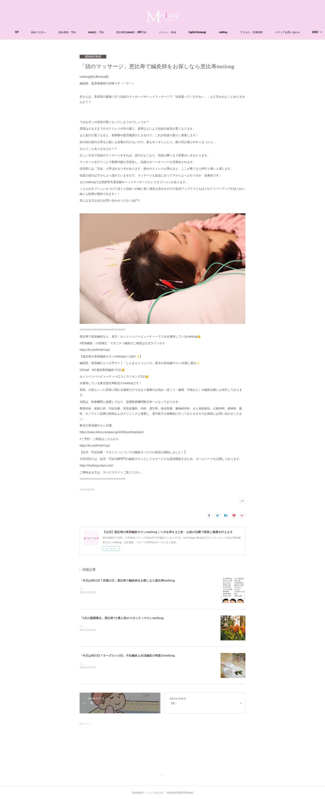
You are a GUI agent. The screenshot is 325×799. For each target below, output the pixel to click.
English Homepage (210, 32)
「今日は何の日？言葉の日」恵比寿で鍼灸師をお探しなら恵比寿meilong (127, 580)
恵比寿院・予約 (80, 32)
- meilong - (236, 32)
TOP (30, 32)
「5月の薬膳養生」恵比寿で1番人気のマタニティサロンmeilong (122, 618)
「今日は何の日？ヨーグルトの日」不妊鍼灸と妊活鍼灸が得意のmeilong (127, 655)
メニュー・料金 (180, 32)
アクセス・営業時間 (264, 32)
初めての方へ (51, 32)
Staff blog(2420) (87, 489)
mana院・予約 (109, 32)
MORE (291, 32)
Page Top (162, 776)
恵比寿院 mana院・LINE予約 (144, 32)
